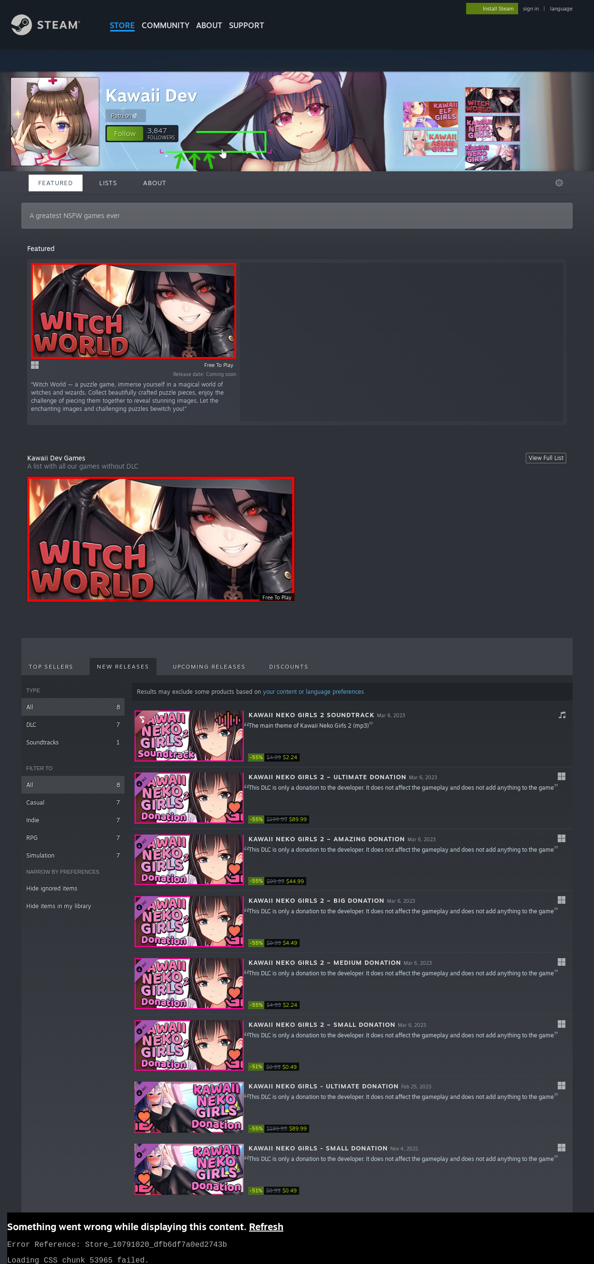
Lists (108, 183)
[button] (125, 133)
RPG (73, 838)
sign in (531, 8)
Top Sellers (51, 666)
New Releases (123, 666)
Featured (55, 183)
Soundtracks (73, 742)
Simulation (73, 855)
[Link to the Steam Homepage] (53, 33)
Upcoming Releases (209, 666)
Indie (73, 820)
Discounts (289, 666)
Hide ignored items (51, 888)
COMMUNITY (165, 25)
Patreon (125, 115)
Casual (73, 802)
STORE (122, 25)
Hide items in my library (58, 905)
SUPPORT (246, 25)
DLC (73, 725)
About (209, 25)
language (561, 8)
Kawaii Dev (151, 95)
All (73, 707)
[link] (276, 757)
